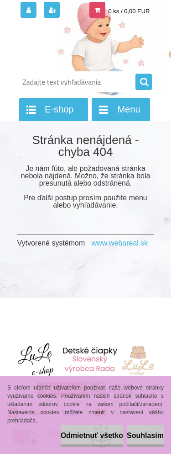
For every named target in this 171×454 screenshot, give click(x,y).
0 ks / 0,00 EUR (129, 11)
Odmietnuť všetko (92, 435)
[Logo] (80, 45)
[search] (143, 82)
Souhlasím (145, 435)
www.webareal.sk (120, 243)
